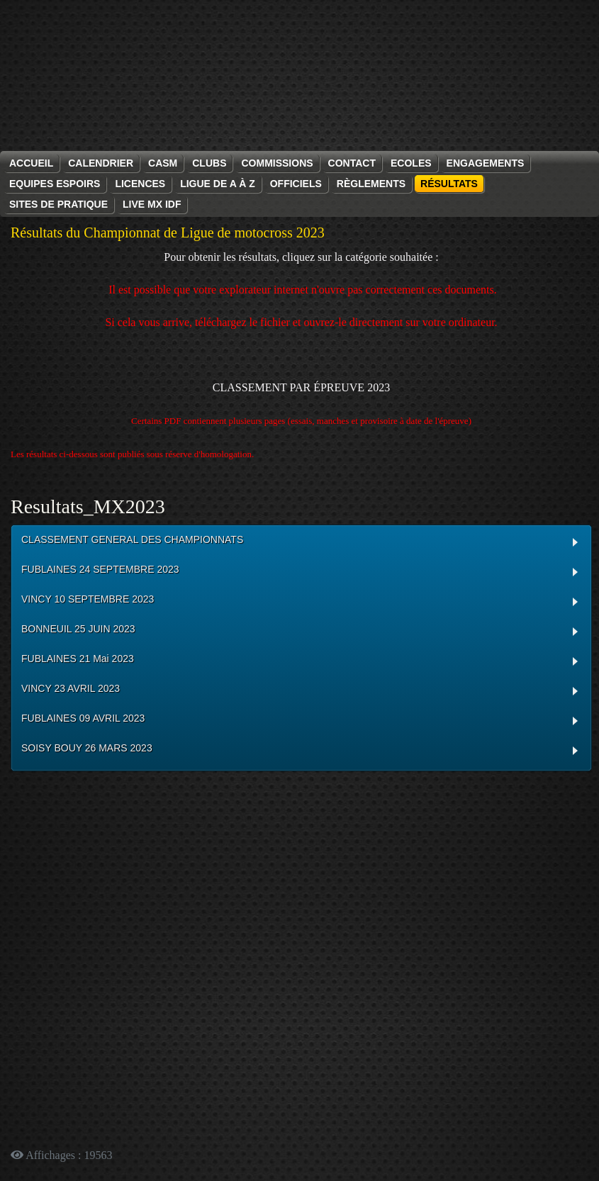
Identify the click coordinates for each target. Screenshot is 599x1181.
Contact (352, 163)
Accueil (31, 163)
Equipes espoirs (54, 183)
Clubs (209, 163)
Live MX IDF (152, 204)
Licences (140, 183)
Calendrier (100, 163)
